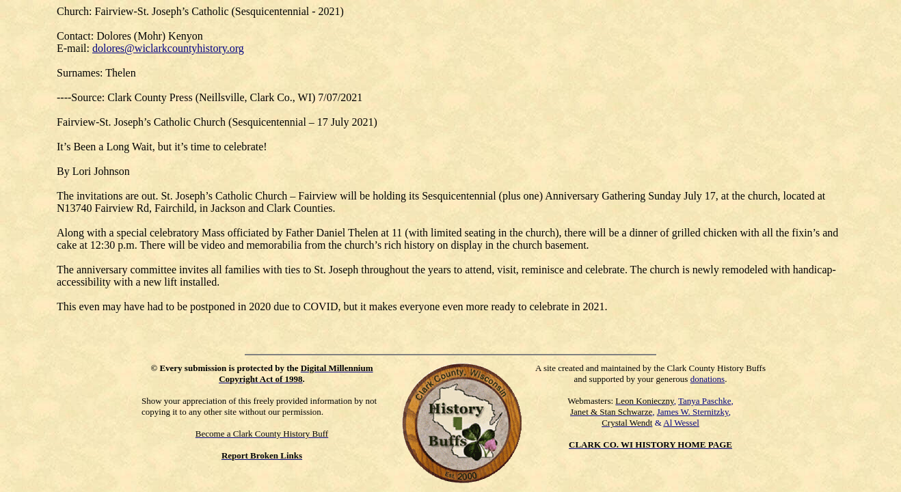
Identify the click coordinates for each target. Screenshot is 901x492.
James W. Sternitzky (693, 412)
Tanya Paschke (704, 401)
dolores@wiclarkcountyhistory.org (168, 48)
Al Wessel (681, 423)
